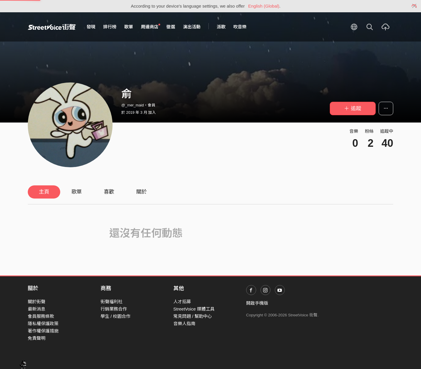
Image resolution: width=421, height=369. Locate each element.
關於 (141, 192)
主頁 (44, 192)
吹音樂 (239, 26)
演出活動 (192, 26)
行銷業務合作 (114, 308)
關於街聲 (36, 301)
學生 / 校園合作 (116, 316)
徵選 (170, 26)
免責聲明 (36, 338)
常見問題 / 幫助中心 (192, 316)
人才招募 (182, 301)
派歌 (221, 26)
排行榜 (109, 26)
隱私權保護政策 (43, 323)
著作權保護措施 (43, 330)
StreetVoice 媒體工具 (194, 308)
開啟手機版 (257, 303)
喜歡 (109, 192)
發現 (91, 26)
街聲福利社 (111, 301)
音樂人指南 (184, 323)
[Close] (414, 6)
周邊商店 (150, 27)
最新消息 (36, 308)
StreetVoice (52, 27)
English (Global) (263, 6)
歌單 (128, 26)
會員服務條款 (41, 316)
